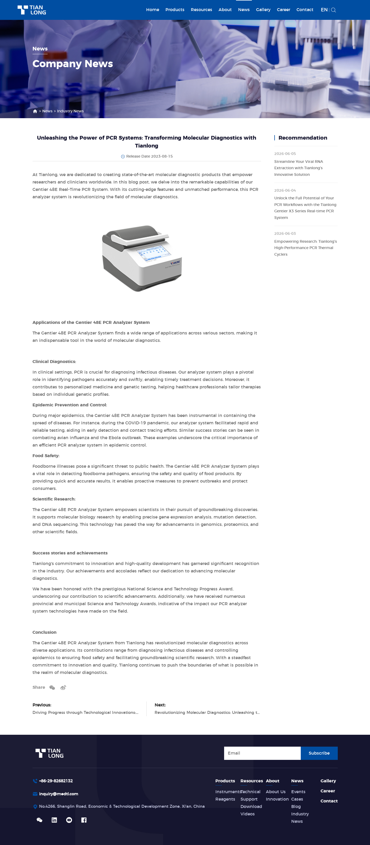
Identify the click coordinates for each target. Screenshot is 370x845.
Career (283, 10)
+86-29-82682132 (57, 767)
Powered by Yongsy (174, 837)
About (225, 10)
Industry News (70, 111)
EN (324, 10)
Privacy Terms (298, 837)
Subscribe (319, 738)
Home (152, 10)
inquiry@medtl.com (60, 780)
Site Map (328, 837)
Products (174, 10)
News (244, 10)
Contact (305, 10)
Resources (201, 10)
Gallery (263, 10)
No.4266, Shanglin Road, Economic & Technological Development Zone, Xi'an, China (128, 793)
